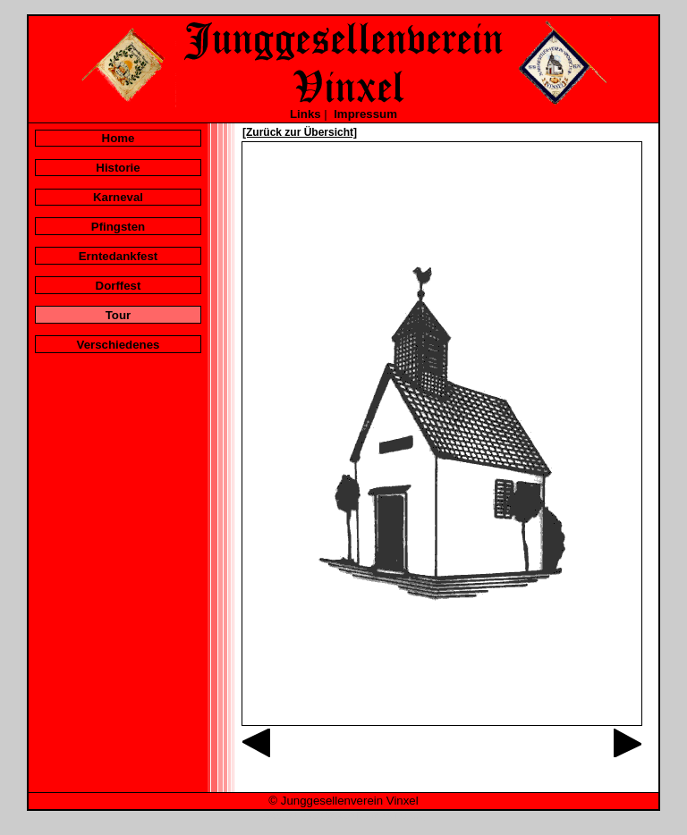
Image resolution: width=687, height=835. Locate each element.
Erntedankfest (118, 256)
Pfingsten (118, 226)
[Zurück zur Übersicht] (299, 132)
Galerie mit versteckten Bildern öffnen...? (343, 816)
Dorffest (118, 285)
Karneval (118, 197)
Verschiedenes (118, 344)
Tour (118, 315)
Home (118, 138)
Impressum (365, 114)
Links (305, 114)
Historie (118, 167)
